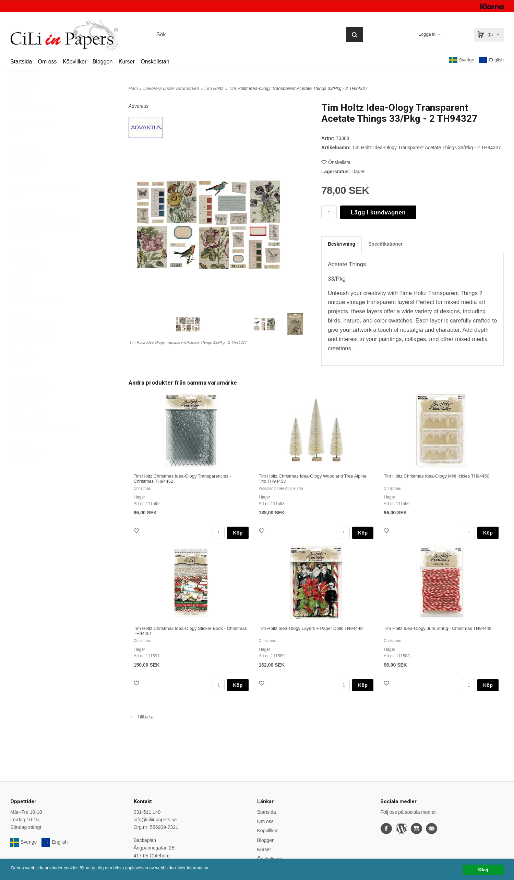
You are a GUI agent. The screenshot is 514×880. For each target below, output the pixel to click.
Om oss (47, 61)
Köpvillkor (74, 61)
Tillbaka (141, 716)
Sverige (461, 60)
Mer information (207, 868)
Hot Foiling (23, 267)
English (491, 60)
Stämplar (22, 420)
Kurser (127, 61)
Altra (15, 151)
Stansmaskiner (28, 395)
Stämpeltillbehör (29, 408)
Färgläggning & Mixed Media (42, 241)
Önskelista (335, 162)
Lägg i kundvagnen (378, 212)
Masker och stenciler (34, 318)
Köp (237, 533)
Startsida (21, 61)
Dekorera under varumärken (42, 203)
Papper (20, 331)
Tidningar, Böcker (28, 433)
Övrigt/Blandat (25, 472)
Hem (133, 88)
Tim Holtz (213, 88)
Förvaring (22, 254)
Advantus (138, 106)
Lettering (19, 305)
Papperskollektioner (33, 344)
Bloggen (103, 61)
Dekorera (22, 189)
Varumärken (25, 100)
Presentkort (22, 369)
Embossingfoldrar (31, 228)
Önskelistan (155, 61)
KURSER (20, 292)
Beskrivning (341, 244)
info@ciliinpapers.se (155, 819)
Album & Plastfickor (33, 138)
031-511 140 (147, 812)
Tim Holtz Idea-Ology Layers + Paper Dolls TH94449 (311, 628)
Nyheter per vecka (32, 125)
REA (18, 113)
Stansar (20, 382)
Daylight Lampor (27, 177)
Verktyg (20, 459)
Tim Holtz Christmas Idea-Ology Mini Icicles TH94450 (436, 476)
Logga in (427, 34)
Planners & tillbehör (33, 357)
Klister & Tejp (26, 279)
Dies (17, 215)
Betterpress (24, 164)
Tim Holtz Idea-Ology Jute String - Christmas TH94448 (437, 628)
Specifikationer (385, 244)
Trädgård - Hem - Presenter (41, 446)
